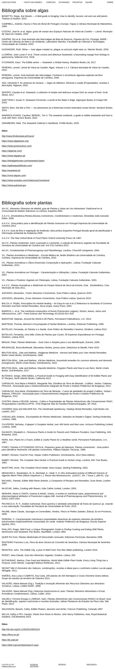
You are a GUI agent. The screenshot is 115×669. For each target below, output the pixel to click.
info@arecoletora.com (9, 666)
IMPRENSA (62, 664)
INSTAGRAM (34, 666)
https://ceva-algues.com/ (14, 175)
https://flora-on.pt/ (10, 634)
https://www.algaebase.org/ (15, 141)
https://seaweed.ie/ (11, 170)
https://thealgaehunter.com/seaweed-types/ (23, 160)
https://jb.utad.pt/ (10, 640)
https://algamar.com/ (12, 151)
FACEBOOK (34, 664)
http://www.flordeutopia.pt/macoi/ (18, 136)
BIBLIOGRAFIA (92, 664)
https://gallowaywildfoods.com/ (17, 165)
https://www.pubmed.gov (14, 185)
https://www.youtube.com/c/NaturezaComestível (25, 180)
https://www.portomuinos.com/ (17, 146)
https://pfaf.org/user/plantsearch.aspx (20, 645)
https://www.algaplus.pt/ (13, 155)
